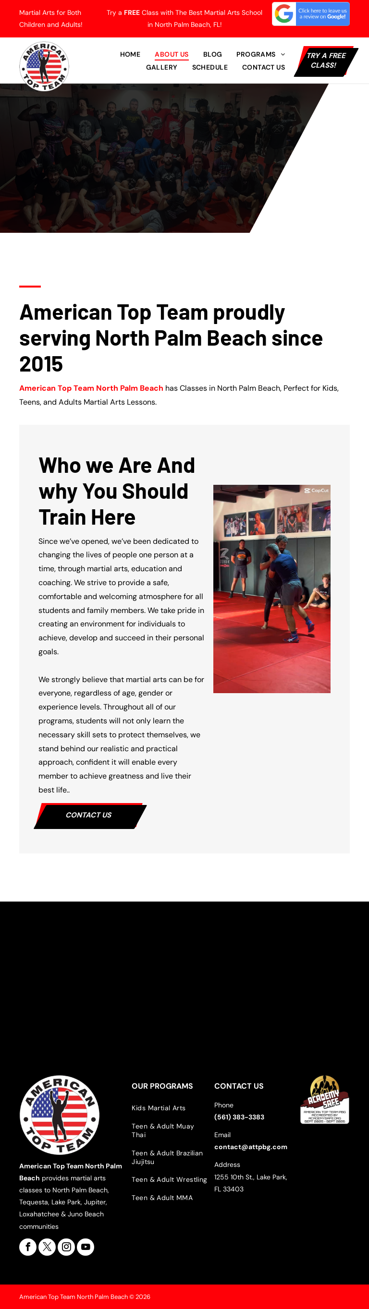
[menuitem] (130, 54)
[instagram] (66, 1247)
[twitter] (47, 1247)
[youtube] (85, 1247)
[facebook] (28, 1247)
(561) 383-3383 (239, 1117)
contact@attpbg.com (250, 1146)
